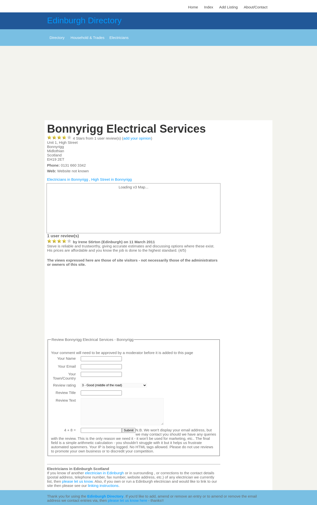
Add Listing (228, 7)
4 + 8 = (70, 430)
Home (193, 7)
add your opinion (137, 138)
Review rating (64, 385)
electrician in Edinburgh (104, 473)
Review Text (66, 400)
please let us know (77, 481)
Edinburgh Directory (84, 20)
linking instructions (103, 485)
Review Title (65, 392)
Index (208, 7)
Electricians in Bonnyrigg (67, 179)
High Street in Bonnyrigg (111, 179)
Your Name (66, 358)
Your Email (67, 366)
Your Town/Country (64, 376)
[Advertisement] (158, 83)
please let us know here (127, 500)
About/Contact (255, 7)
